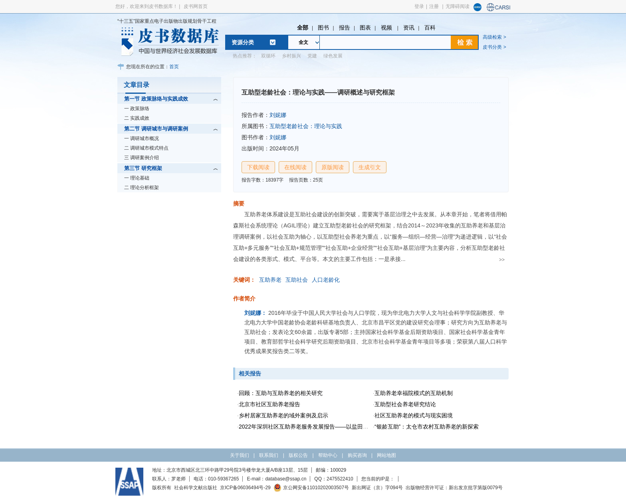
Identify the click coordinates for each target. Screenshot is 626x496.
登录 (419, 6)
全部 (302, 27)
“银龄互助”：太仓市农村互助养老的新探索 (426, 426)
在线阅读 (295, 167)
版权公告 (298, 455)
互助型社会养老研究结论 (405, 404)
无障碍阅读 (458, 6)
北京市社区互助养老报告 (269, 404)
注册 (434, 6)
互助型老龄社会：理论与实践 (305, 126)
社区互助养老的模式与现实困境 (413, 415)
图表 (365, 27)
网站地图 (386, 455)
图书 (323, 27)
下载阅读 (258, 167)
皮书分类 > (494, 47)
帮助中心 (327, 455)
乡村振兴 (291, 56)
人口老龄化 (326, 280)
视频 (387, 27)
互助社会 (296, 280)
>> (502, 260)
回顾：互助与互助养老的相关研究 (281, 393)
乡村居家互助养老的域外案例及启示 (283, 415)
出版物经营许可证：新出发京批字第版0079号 (454, 487)
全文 (303, 42)
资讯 (408, 27)
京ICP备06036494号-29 (245, 487)
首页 (174, 66)
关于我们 (239, 455)
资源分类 (243, 42)
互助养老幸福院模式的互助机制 (413, 393)
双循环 (268, 56)
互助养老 (270, 280)
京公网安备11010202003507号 (311, 488)
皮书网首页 (196, 6)
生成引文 (370, 167)
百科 (430, 27)
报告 (344, 27)
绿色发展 (333, 56)
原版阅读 (332, 167)
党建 (312, 56)
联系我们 (268, 455)
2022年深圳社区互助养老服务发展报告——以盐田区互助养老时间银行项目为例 (337, 426)
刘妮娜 (277, 115)
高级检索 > (494, 37)
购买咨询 (357, 455)
